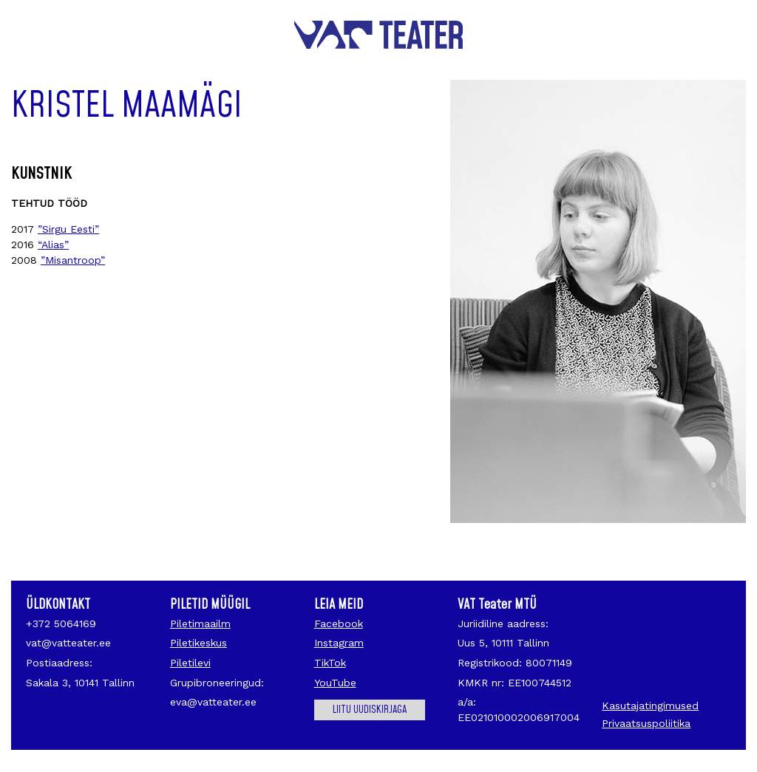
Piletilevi (190, 663)
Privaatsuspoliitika (646, 723)
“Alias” (53, 244)
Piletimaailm (200, 623)
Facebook (338, 623)
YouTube (335, 683)
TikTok (330, 663)
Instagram (339, 643)
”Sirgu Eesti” (68, 229)
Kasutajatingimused (650, 705)
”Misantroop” (73, 260)
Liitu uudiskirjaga (370, 710)
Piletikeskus (198, 643)
